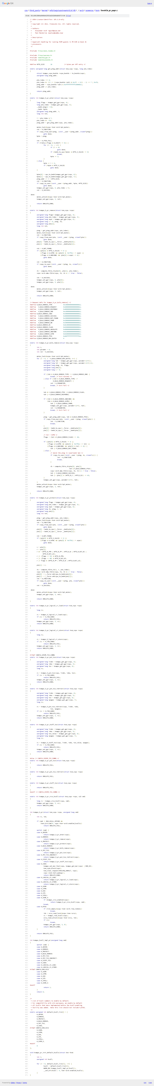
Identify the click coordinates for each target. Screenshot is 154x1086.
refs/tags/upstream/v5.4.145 (62, 10)
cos (26, 10)
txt (145, 1083)
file (68, 16)
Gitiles (13, 1083)
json (150, 1083)
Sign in (149, 3)
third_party (35, 10)
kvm (97, 10)
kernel (45, 10)
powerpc (90, 10)
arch (82, 10)
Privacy (18, 1083)
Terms (24, 1083)
